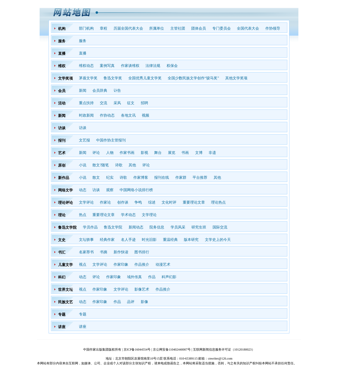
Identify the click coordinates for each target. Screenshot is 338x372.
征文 (130, 103)
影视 (144, 153)
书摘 (103, 252)
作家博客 (140, 178)
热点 (82, 215)
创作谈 (122, 202)
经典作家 (107, 240)
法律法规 (152, 66)
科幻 (61, 277)
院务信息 (156, 227)
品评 (130, 302)
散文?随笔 (100, 165)
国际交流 (220, 227)
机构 (61, 29)
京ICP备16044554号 (137, 349)
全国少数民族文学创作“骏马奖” (193, 78)
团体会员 (198, 28)
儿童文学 (65, 265)
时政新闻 (86, 115)
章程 (103, 28)
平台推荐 (200, 178)
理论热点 (218, 202)
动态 (82, 190)
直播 (61, 54)
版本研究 (191, 240)
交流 (103, 103)
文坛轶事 (86, 240)
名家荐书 (86, 252)
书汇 (61, 252)
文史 (61, 240)
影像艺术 (141, 289)
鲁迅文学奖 (113, 78)
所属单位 (156, 28)
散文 (96, 178)
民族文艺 (65, 302)
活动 (61, 103)
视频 (145, 115)
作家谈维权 (130, 66)
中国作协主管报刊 (111, 140)
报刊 (61, 141)
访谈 (61, 128)
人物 (110, 153)
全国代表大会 (248, 28)
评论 (96, 153)
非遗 (212, 153)
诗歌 (119, 165)
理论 (61, 215)
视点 (82, 265)
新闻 (82, 91)
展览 (171, 153)
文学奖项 (65, 78)
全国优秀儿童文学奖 (145, 78)
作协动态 (107, 115)
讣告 (117, 91)
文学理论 (149, 215)
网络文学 (65, 190)
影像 (144, 302)
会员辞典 (99, 91)
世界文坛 (65, 290)
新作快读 (121, 252)
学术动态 (128, 215)
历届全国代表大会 (128, 28)
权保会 (172, 66)
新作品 (63, 178)
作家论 (105, 202)
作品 (152, 277)
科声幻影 (169, 277)
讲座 (61, 327)
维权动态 (86, 66)
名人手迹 (128, 240)
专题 (61, 314)
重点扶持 (86, 103)
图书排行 (141, 252)
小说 (82, 165)
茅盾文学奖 (88, 78)
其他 (132, 165)
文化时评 (169, 202)
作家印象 (121, 265)
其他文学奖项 (236, 78)
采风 (117, 103)
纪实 (110, 178)
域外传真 (134, 277)
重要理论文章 (194, 202)
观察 (110, 190)
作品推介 (141, 265)
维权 (61, 66)
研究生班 (198, 227)
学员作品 (90, 227)
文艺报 (84, 140)
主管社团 (177, 28)
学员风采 (178, 227)
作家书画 (127, 153)
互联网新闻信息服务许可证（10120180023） (224, 349)
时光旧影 (149, 240)
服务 (61, 41)
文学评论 (86, 202)
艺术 (61, 153)
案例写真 (107, 66)
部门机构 (86, 28)
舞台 (158, 153)
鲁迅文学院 (67, 227)
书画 (185, 153)
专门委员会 (221, 28)
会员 (61, 91)
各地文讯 (128, 115)
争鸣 (138, 202)
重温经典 (170, 240)
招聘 (144, 103)
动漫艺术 (163, 265)
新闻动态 (136, 227)
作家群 (180, 178)
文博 (199, 153)
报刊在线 (161, 178)
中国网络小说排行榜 (136, 190)
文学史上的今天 (218, 240)
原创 (61, 165)
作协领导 (272, 28)
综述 (152, 202)
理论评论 (65, 203)
